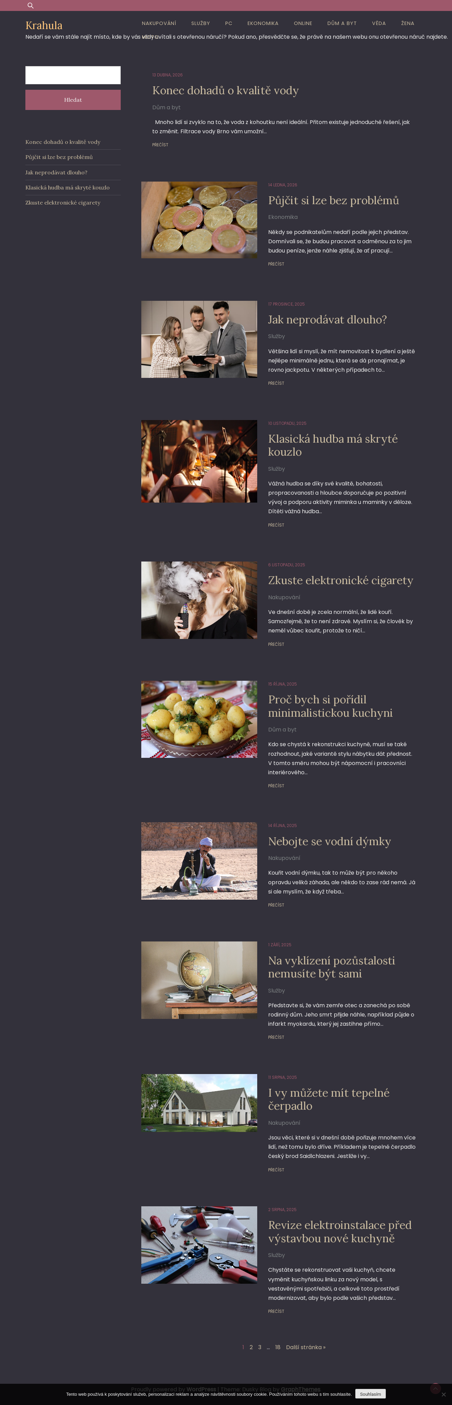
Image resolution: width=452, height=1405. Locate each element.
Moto (150, 37)
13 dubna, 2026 (167, 75)
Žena (408, 23)
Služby (200, 23)
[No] (443, 1394)
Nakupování (159, 23)
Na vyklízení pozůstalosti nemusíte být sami (331, 967)
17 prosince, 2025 (286, 304)
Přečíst (160, 145)
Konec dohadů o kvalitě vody (225, 90)
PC (229, 23)
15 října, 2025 (282, 684)
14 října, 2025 (282, 825)
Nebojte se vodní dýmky (329, 841)
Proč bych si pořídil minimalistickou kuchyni (330, 705)
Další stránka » (305, 1347)
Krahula (43, 25)
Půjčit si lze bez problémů (333, 200)
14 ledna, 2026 (282, 185)
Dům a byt (342, 23)
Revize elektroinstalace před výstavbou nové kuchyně (340, 1231)
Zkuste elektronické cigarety (341, 580)
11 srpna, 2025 (282, 1077)
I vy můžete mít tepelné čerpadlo (329, 1099)
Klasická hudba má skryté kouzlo (333, 445)
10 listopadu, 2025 (287, 423)
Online (303, 23)
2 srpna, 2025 (282, 1209)
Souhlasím (370, 1394)
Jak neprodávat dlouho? (327, 319)
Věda (379, 23)
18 (278, 1347)
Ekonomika (263, 23)
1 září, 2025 (280, 945)
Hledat (73, 99)
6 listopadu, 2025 (286, 565)
